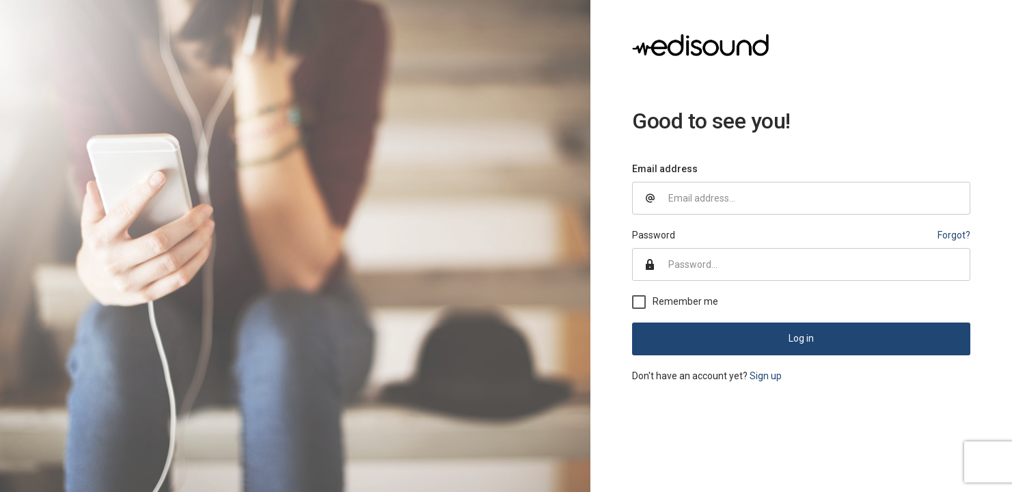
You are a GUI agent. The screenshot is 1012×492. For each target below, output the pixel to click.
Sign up (766, 375)
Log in (801, 338)
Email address (665, 168)
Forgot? (954, 235)
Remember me (685, 301)
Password (653, 235)
